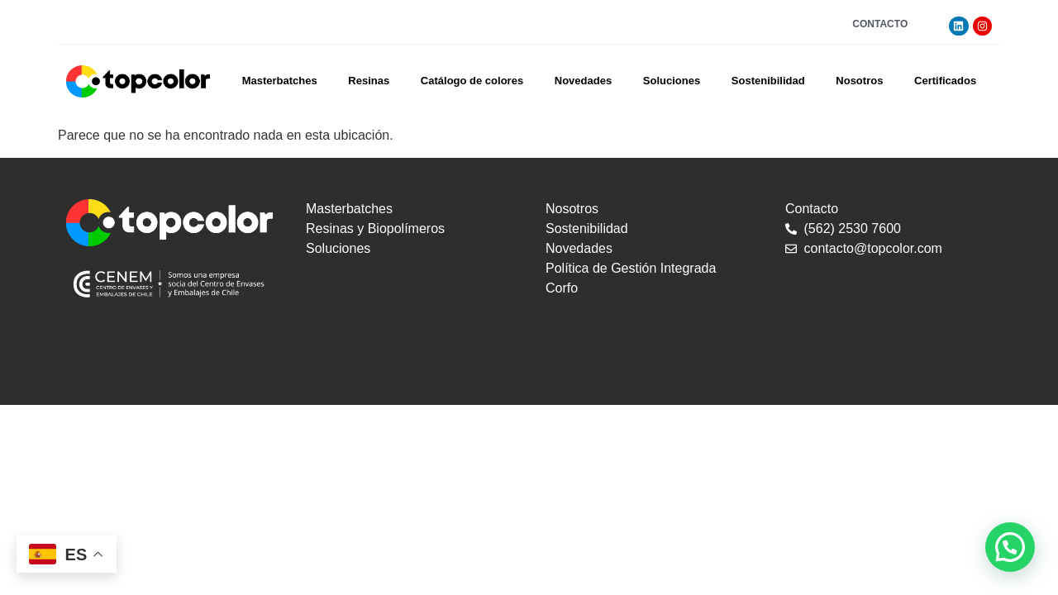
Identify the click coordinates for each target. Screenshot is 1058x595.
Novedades (583, 80)
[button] (1010, 547)
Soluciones (671, 80)
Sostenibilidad (768, 80)
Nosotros (859, 80)
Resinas (368, 80)
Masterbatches (279, 80)
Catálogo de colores (472, 80)
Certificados (945, 80)
